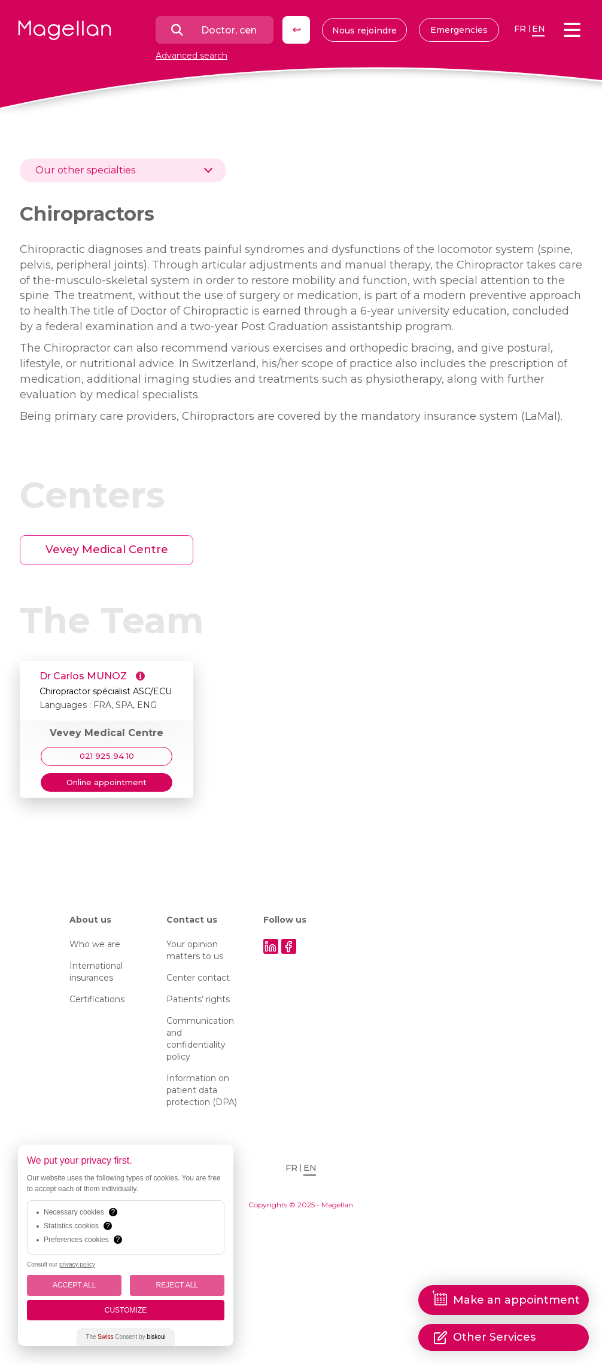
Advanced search (191, 55)
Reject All (177, 1285)
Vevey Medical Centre (106, 549)
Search (296, 30)
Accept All (74, 1285)
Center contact (198, 977)
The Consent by (125, 1337)
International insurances (96, 971)
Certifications (96, 999)
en (538, 28)
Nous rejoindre (364, 30)
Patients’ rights (198, 999)
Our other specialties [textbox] (85, 170)
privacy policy (77, 1264)
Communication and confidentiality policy (200, 1038)
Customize (126, 1310)
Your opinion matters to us (194, 950)
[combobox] (123, 170)
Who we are (94, 944)
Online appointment (106, 782)
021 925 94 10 (107, 756)
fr (520, 28)
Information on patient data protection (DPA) (201, 1090)
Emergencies (459, 30)
